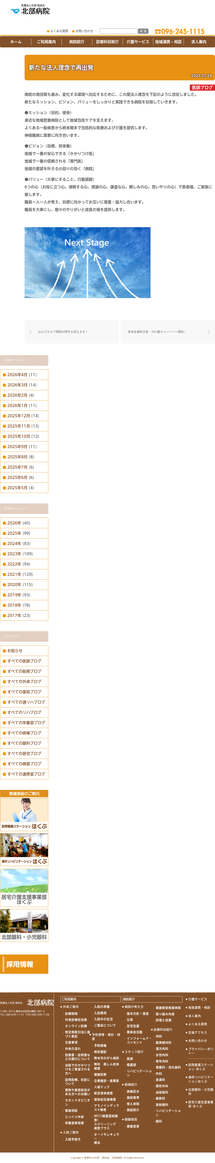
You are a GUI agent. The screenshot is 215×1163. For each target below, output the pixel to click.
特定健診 (100, 1051)
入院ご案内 (71, 1132)
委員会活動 (135, 1032)
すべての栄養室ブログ (26, 723)
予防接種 (100, 1045)
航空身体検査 (103, 1093)
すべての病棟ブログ (24, 733)
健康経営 (131, 1119)
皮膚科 (160, 1079)
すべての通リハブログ (26, 702)
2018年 (14, 605)
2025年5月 (17, 488)
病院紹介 (76, 42)
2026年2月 (17, 395)
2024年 (14, 543)
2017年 (14, 615)
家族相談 (71, 1110)
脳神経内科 (164, 1042)
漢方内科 (162, 1048)
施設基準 (133, 1097)
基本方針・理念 (138, 1013)
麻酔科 (160, 1098)
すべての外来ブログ (24, 681)
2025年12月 (18, 416)
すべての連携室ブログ (26, 774)
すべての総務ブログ (24, 671)
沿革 (130, 1019)
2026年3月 (17, 385)
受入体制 (133, 1103)
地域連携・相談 (168, 42)
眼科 (159, 1121)
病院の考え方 (134, 1006)
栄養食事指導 (74, 1122)
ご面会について (105, 1025)
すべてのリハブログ (24, 712)
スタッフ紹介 (134, 1051)
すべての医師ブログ (24, 661)
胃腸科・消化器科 (168, 1067)
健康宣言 (133, 1126)
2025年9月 (17, 447)
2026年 (14, 523)
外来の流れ (73, 1048)
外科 (159, 1073)
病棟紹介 (131, 1084)
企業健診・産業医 (106, 1080)
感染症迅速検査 (105, 1099)
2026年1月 (17, 405)
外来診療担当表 (76, 1019)
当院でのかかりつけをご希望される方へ (77, 1069)
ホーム (16, 42)
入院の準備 (102, 1006)
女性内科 (162, 1054)
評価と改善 (164, 1020)
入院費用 (100, 1013)
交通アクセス (197, 1032)
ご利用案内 (46, 42)
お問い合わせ (84, 31)
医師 (130, 1058)
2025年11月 (18, 426)
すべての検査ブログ (24, 764)
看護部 (131, 1064)
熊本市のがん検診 (106, 1058)
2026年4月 (17, 375)
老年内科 (162, 1061)
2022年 (14, 564)
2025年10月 (18, 436)
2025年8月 (17, 457)
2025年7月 (17, 467)
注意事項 (71, 1042)
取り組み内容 (165, 1014)
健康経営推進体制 (168, 1007)
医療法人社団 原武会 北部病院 (103, 1157)
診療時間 (71, 1013)
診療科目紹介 (107, 42)
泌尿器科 (162, 1092)
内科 (159, 1036)
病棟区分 (133, 1091)
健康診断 (100, 1074)
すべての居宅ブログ (24, 753)
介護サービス (138, 42)
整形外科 (162, 1086)
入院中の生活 (103, 1019)
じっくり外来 (74, 1116)
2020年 (14, 585)
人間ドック (102, 1087)
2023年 (14, 554)
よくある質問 (59, 31)
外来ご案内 (71, 1006)
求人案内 (198, 42)
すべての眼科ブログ (24, 743)
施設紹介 (133, 1109)
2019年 (14, 595)
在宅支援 (133, 1026)
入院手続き (73, 1139)
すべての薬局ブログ (24, 692)
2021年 (14, 574)
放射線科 (162, 1104)
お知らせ (14, 651)
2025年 (14, 533)
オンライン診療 (76, 1026)
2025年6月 (17, 477)
